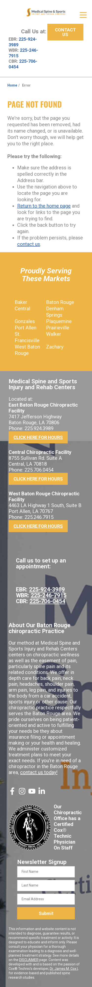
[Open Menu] (83, 15)
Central (22, 309)
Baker (21, 302)
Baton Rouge (60, 302)
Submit (46, 913)
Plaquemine (59, 321)
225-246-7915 (48, 595)
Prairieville (57, 328)
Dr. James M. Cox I (64, 969)
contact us (28, 244)
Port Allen (25, 328)
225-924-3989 (47, 589)
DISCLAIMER (29, 960)
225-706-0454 (47, 601)
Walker (53, 334)
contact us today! (38, 772)
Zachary (54, 347)
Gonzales (25, 321)
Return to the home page (44, 206)
